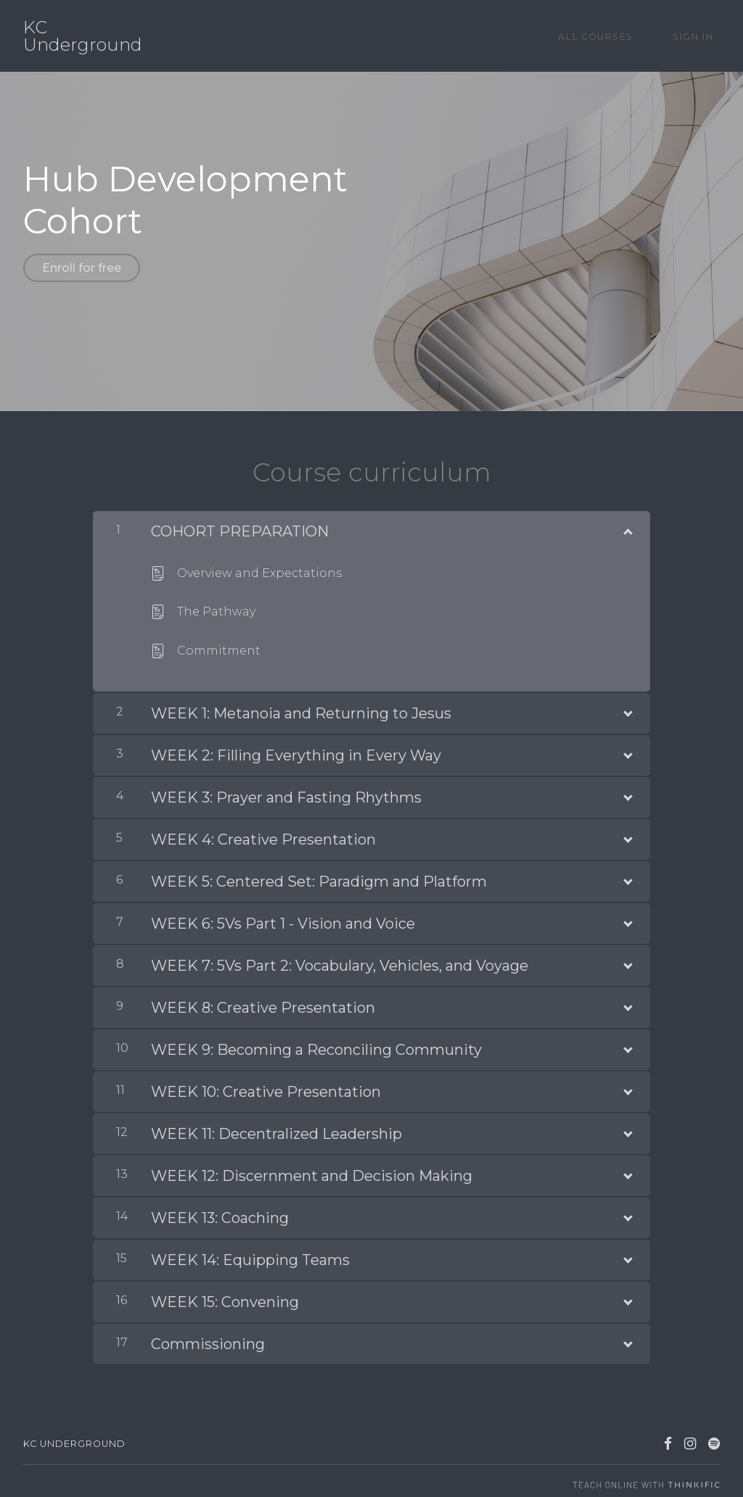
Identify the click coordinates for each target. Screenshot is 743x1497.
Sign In (699, 35)
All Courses (615, 35)
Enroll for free (81, 268)
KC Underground (82, 36)
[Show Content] (627, 522)
